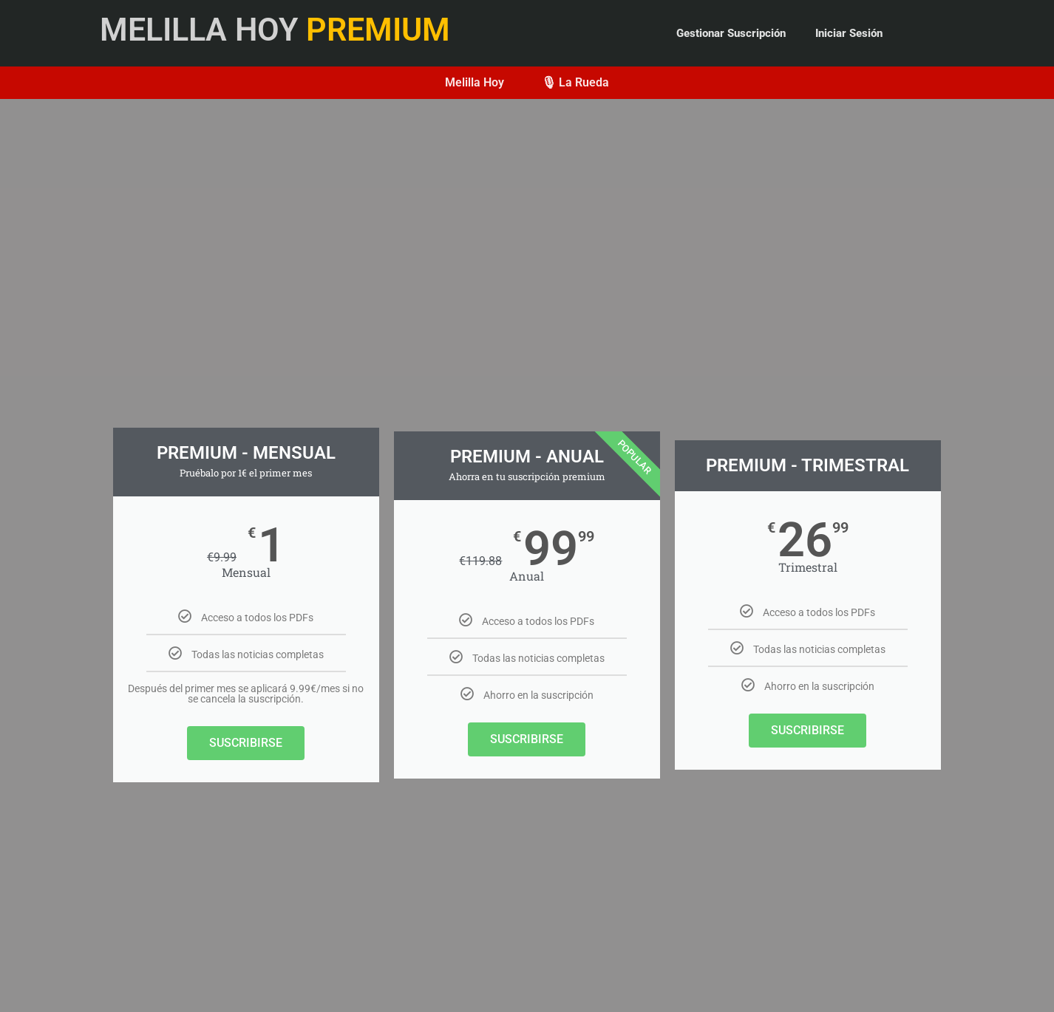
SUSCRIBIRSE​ (526, 739)
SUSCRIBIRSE (245, 743)
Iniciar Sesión (849, 33)
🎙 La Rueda (575, 82)
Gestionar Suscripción (731, 33)
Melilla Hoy (474, 82)
